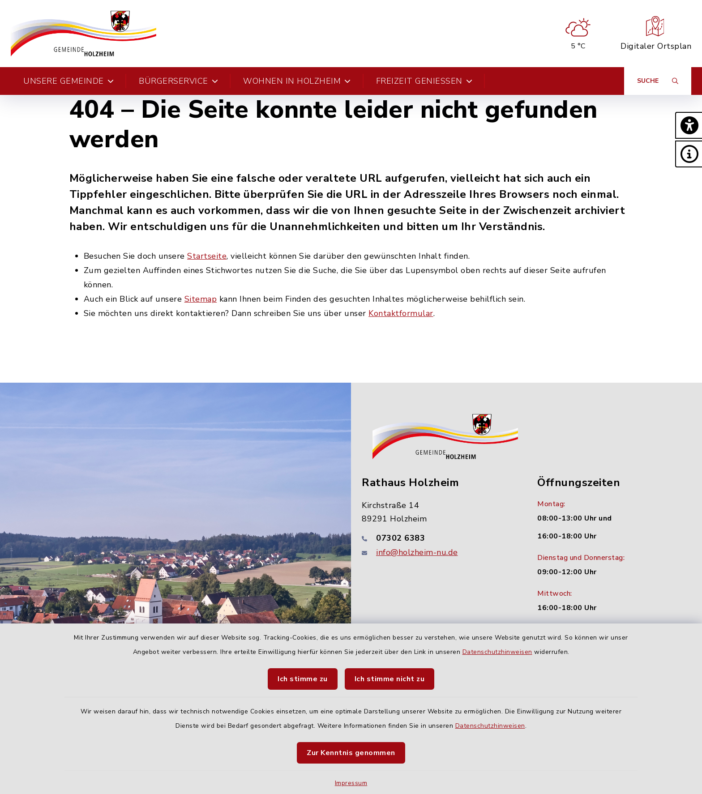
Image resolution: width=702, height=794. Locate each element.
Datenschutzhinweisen (497, 652)
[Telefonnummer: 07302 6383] (439, 538)
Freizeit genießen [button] (424, 81)
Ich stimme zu (303, 679)
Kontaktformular (400, 313)
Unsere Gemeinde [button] (68, 81)
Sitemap (200, 299)
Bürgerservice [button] (178, 81)
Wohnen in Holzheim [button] (297, 81)
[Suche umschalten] (657, 81)
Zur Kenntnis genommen (351, 753)
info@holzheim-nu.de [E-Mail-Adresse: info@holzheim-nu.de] (417, 552)
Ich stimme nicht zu (390, 679)
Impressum (351, 783)
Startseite (207, 256)
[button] (688, 125)
